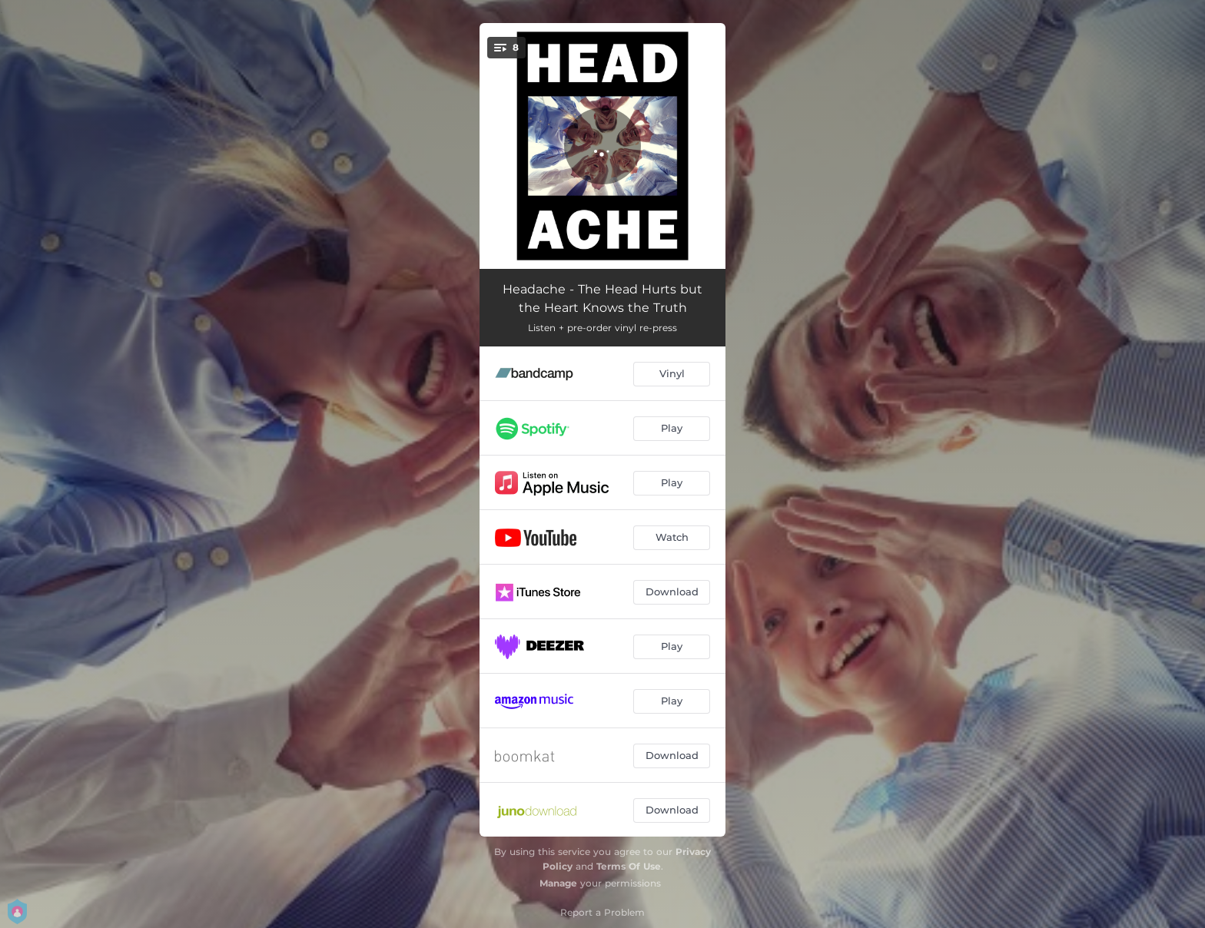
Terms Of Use (628, 866)
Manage (558, 883)
